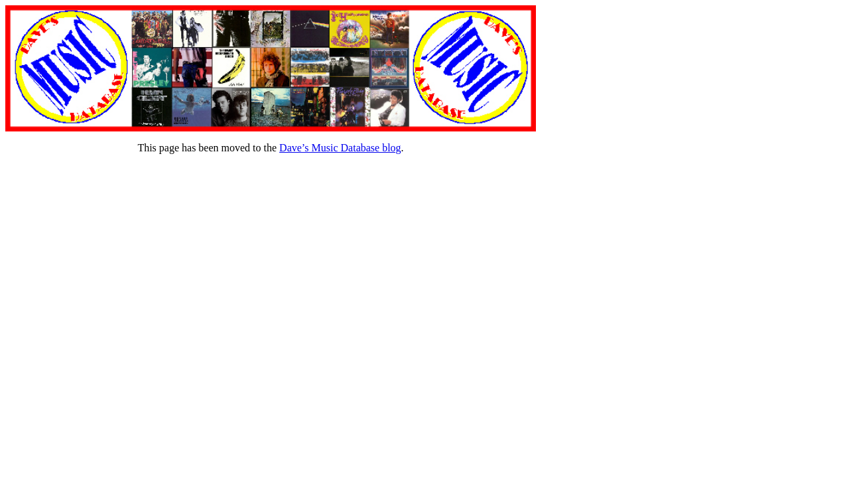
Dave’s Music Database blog (340, 147)
